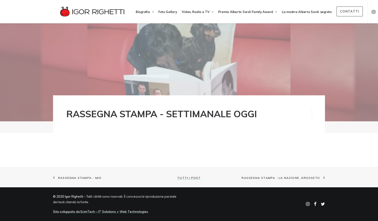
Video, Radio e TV (190, 12)
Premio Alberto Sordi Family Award (240, 12)
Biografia (138, 12)
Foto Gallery (161, 12)
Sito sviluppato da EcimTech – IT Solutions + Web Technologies (100, 212)
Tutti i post (189, 178)
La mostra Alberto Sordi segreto (300, 12)
